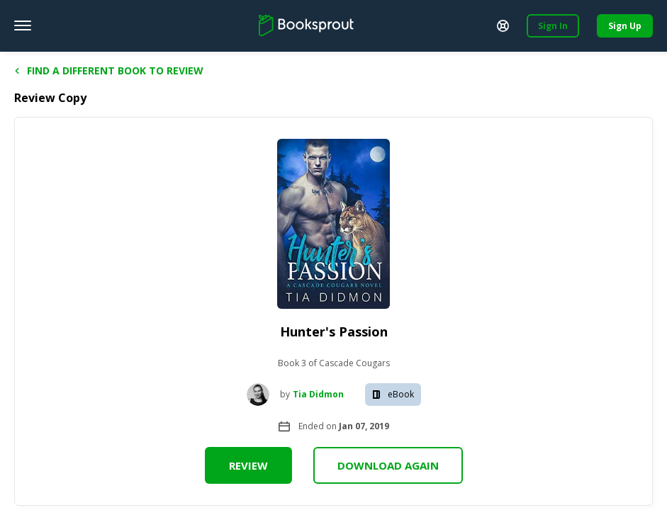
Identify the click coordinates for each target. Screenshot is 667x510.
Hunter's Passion (334, 331)
